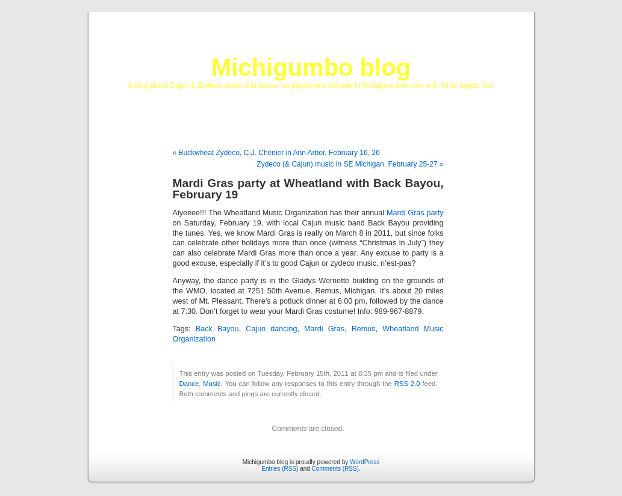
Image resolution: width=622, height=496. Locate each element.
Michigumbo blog (311, 67)
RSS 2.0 (407, 383)
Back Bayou (217, 329)
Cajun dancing (271, 329)
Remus (364, 329)
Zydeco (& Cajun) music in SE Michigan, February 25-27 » (350, 164)
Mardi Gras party (415, 213)
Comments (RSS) (335, 468)
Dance (189, 383)
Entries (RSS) (279, 468)
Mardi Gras (324, 329)
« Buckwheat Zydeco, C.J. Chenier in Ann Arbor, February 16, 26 (276, 152)
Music (212, 383)
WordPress (364, 462)
